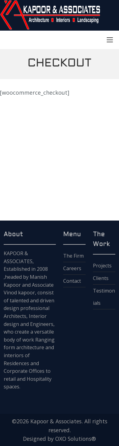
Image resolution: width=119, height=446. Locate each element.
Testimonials (104, 296)
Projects (102, 265)
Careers (72, 268)
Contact (72, 281)
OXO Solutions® (75, 438)
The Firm (73, 255)
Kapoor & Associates (56, 421)
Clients (101, 278)
